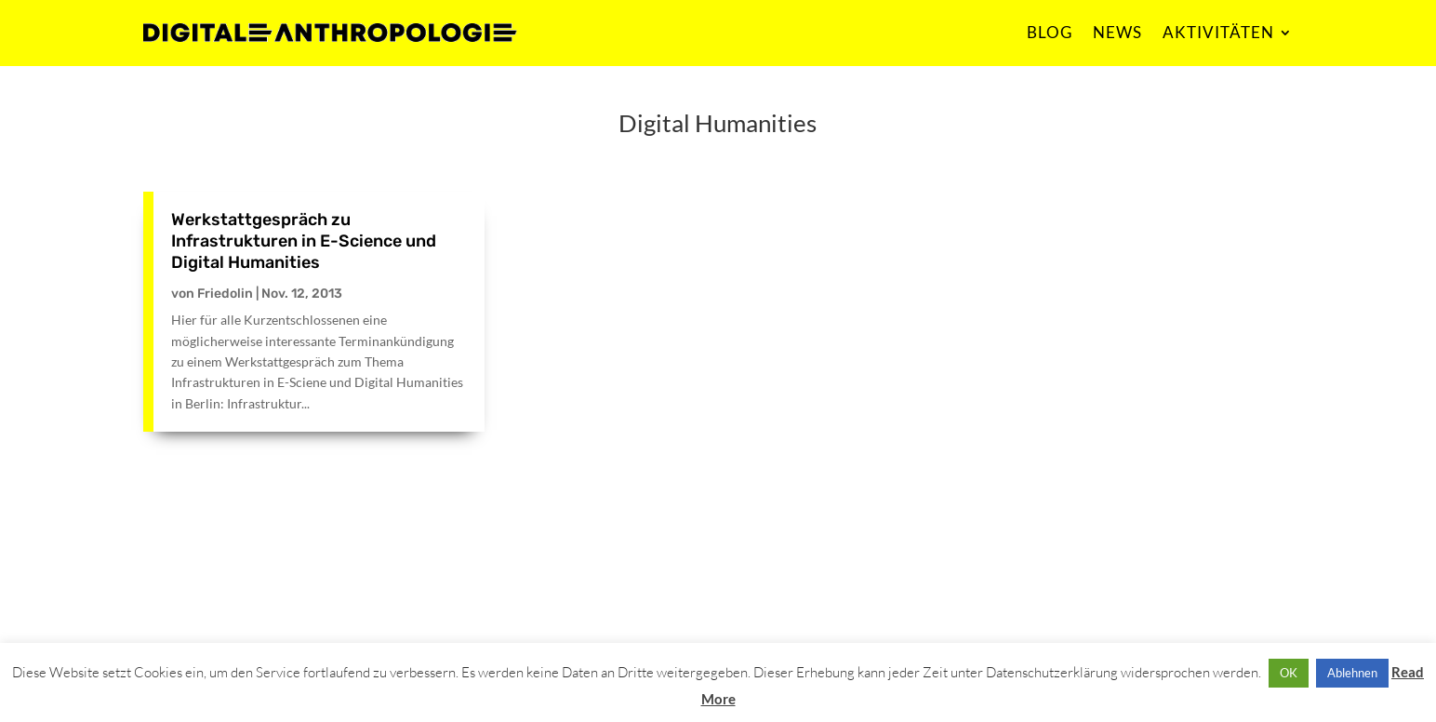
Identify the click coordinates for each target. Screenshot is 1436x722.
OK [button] (1288, 672)
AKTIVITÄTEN (1218, 32)
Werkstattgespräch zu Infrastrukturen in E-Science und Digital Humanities (303, 241)
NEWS (1117, 32)
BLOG (1049, 32)
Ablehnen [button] (1352, 672)
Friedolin (225, 293)
